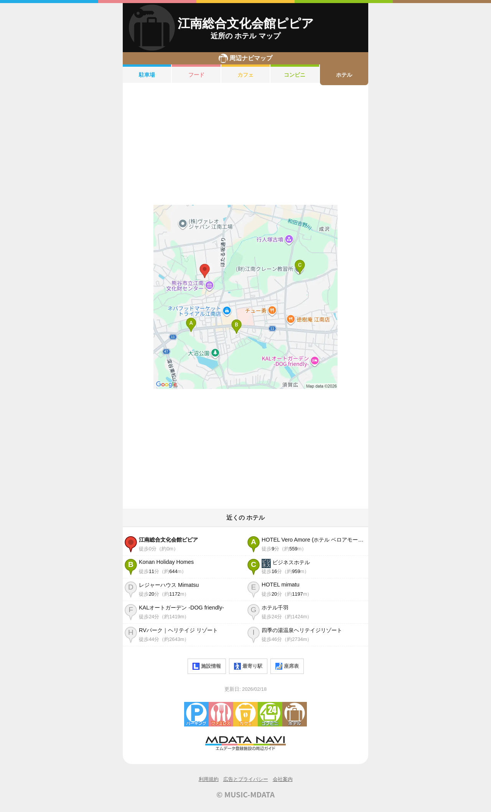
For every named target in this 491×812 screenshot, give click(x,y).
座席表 (287, 666)
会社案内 (283, 779)
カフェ (245, 75)
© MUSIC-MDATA (245, 794)
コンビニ (294, 75)
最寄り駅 (248, 666)
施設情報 (207, 666)
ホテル (344, 75)
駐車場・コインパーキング (196, 714)
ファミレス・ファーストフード (221, 714)
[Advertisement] (245, 145)
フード (196, 75)
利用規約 (209, 779)
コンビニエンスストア (270, 714)
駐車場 (147, 75)
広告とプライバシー (245, 779)
